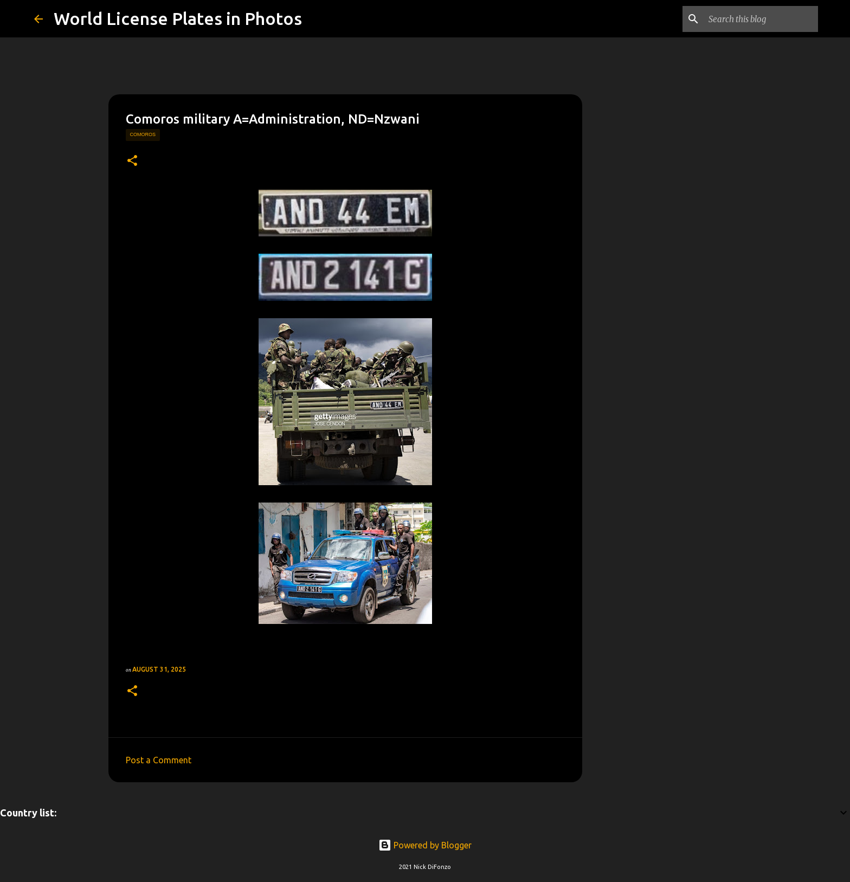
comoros (143, 134)
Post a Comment (158, 760)
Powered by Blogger (425, 845)
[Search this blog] (761, 19)
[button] (132, 161)
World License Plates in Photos (178, 18)
